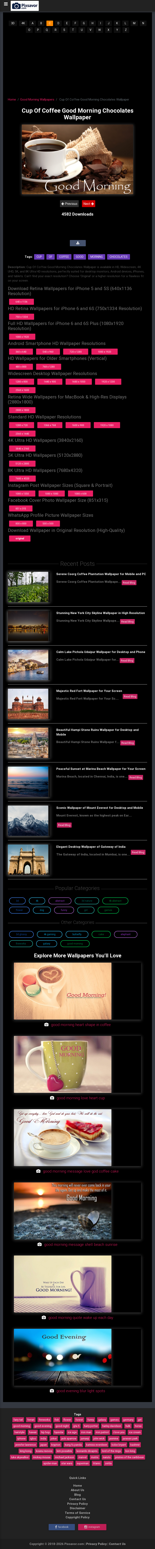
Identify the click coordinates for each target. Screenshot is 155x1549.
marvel (83, 1457)
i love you (119, 1432)
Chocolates (119, 257)
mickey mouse (41, 1457)
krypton (55, 1444)
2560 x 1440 (22, 433)
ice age (72, 1432)
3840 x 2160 (22, 448)
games (114, 1419)
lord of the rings (111, 1451)
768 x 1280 (49, 366)
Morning (96, 257)
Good (80, 257)
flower (67, 1419)
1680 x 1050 (78, 381)
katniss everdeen (96, 1444)
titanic (97, 1463)
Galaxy (46, 943)
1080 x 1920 (22, 336)
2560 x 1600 (22, 390)
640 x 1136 (21, 301)
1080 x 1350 (22, 493)
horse (138, 1426)
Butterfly (77, 934)
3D (13, 23)
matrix (94, 1457)
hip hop (45, 1432)
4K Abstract (115, 900)
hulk (128, 1426)
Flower (19, 910)
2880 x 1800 (22, 410)
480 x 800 (21, 366)
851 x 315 (21, 508)
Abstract (60, 900)
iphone (21, 1438)
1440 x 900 (50, 381)
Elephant (126, 934)
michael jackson (64, 1457)
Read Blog (129, 582)
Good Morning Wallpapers (37, 99)
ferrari (30, 1419)
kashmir (135, 1444)
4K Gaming (50, 934)
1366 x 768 (50, 425)
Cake (101, 934)
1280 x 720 (22, 425)
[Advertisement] (77, 64)
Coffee (64, 257)
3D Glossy (21, 934)
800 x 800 (21, 523)
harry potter (91, 1426)
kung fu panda (73, 1444)
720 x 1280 (76, 351)
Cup (39, 257)
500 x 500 (48, 523)
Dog (42, 910)
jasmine (113, 1438)
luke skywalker (20, 1457)
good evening (43, 1426)
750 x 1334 (22, 316)
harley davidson (111, 1426)
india (43, 1438)
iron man (86, 1432)
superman (83, 1463)
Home (12, 99)
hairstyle (20, 1432)
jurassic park (130, 1438)
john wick (99, 1438)
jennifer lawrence (25, 1444)
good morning (21, 1426)
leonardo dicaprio (86, 1451)
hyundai (58, 1432)
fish (56, 1419)
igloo (33, 1438)
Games (108, 910)
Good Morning (75, 943)
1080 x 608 (80, 493)
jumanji (85, 1438)
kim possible (64, 1451)
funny (90, 1419)
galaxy (102, 1419)
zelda (108, 1463)
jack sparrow (68, 1438)
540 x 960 (48, 351)
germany (128, 1419)
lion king (130, 1451)
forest (79, 1419)
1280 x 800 (22, 381)
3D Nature (87, 900)
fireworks (44, 1419)
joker (54, 1438)
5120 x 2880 (22, 463)
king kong (25, 1451)
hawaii (33, 1432)
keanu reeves (44, 1451)
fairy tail (18, 1419)
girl (139, 1419)
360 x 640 (21, 351)
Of (50, 257)
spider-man (50, 1463)
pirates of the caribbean (129, 1457)
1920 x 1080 (107, 425)
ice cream (135, 1432)
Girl (86, 910)
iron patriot (102, 1432)
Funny (64, 910)
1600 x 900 (78, 425)
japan (43, 1444)
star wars (66, 1463)
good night (62, 1426)
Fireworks (21, 943)
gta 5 (76, 1426)
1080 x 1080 (51, 493)
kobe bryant (119, 1444)
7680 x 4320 (22, 478)
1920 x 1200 (108, 381)
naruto (107, 1457)
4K (23, 23)
